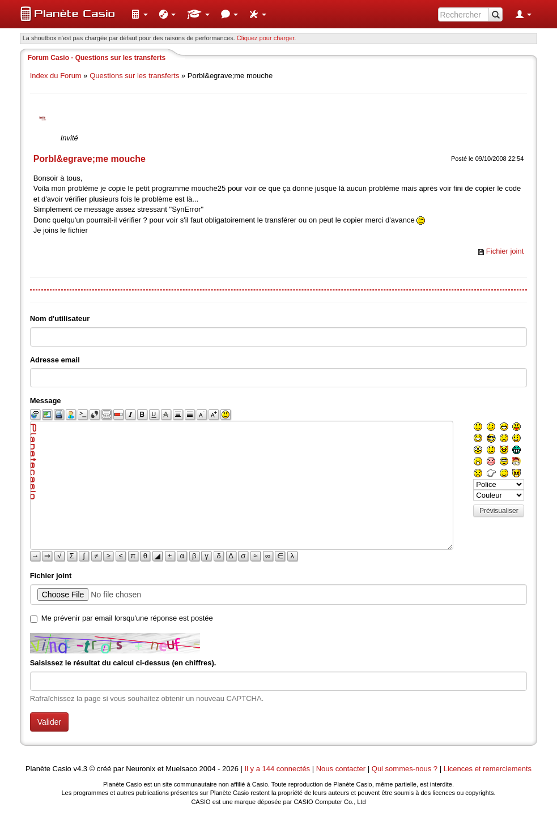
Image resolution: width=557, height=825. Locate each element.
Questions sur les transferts (134, 75)
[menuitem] (139, 14)
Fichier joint (505, 251)
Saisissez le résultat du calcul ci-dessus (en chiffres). (123, 663)
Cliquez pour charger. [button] (266, 38)
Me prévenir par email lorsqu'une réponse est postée (127, 618)
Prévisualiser (498, 511)
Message (45, 400)
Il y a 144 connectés (278, 768)
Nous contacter (340, 768)
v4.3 (80, 768)
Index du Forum (56, 75)
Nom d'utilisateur (60, 318)
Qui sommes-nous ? (404, 768)
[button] (139, 14)
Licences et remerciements (488, 768)
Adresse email (55, 360)
